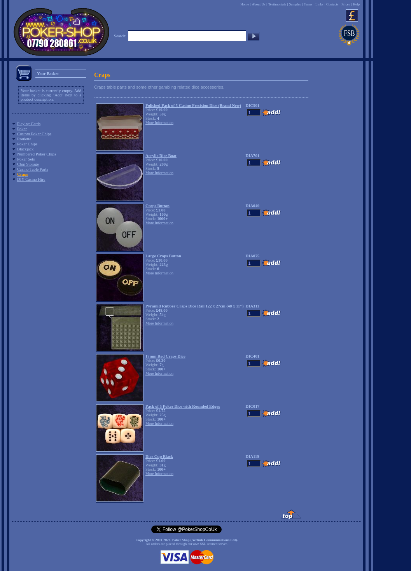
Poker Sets (26, 159)
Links (319, 4)
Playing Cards (28, 124)
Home (244, 4)
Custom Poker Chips (34, 134)
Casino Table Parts (32, 169)
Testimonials (277, 4)
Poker (22, 129)
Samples (295, 4)
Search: (120, 36)
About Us (259, 4)
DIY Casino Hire (31, 179)
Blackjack (25, 149)
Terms (308, 4)
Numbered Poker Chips (36, 154)
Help (356, 4)
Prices (345, 4)
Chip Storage (28, 164)
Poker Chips (27, 144)
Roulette (24, 139)
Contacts (332, 4)
